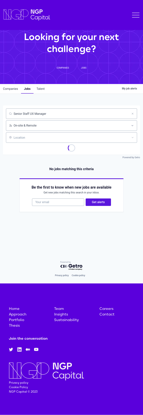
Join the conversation (28, 338)
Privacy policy (62, 275)
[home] (27, 15)
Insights (61, 314)
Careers (106, 308)
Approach (17, 314)
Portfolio (16, 319)
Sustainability (66, 319)
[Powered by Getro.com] (71, 265)
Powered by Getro (131, 157)
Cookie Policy (18, 387)
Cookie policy (78, 275)
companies (10, 89)
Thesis (14, 325)
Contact (107, 314)
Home (14, 308)
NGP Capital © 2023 (23, 392)
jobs (27, 89)
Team (59, 308)
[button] (135, 15)
